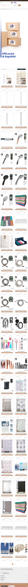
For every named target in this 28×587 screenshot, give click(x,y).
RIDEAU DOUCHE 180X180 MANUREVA (21, 453)
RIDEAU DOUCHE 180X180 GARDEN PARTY (21, 433)
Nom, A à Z (10, 69)
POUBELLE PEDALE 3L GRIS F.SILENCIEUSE (7, 392)
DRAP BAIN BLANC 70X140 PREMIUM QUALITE (7, 249)
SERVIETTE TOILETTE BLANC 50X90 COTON (7, 535)
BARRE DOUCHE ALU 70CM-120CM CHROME (21, 126)
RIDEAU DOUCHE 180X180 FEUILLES (7, 433)
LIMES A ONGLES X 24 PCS (7, 351)
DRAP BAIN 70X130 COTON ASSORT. (7, 228)
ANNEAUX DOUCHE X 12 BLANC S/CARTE (7, 85)
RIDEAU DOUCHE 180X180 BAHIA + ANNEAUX (7, 412)
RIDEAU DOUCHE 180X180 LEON (7, 453)
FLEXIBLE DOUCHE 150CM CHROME (7, 269)
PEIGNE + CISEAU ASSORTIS (21, 351)
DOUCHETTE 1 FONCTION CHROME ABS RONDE (7, 167)
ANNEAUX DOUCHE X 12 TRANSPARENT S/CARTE (21, 85)
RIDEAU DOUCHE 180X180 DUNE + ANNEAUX (21, 412)
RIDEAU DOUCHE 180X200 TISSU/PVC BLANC (7, 494)
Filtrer (21, 69)
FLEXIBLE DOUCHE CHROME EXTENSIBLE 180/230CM (7, 310)
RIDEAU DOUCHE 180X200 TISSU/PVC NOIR (21, 494)
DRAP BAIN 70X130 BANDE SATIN (21, 208)
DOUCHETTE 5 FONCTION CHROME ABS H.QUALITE (7, 208)
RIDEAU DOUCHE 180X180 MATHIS (7, 474)
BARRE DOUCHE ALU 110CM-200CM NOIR (7, 126)
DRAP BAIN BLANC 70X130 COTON (21, 228)
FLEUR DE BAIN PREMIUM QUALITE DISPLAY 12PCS (21, 249)
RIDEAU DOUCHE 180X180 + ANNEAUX (21, 392)
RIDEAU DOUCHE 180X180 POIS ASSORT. (21, 474)
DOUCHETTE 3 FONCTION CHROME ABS (21, 167)
